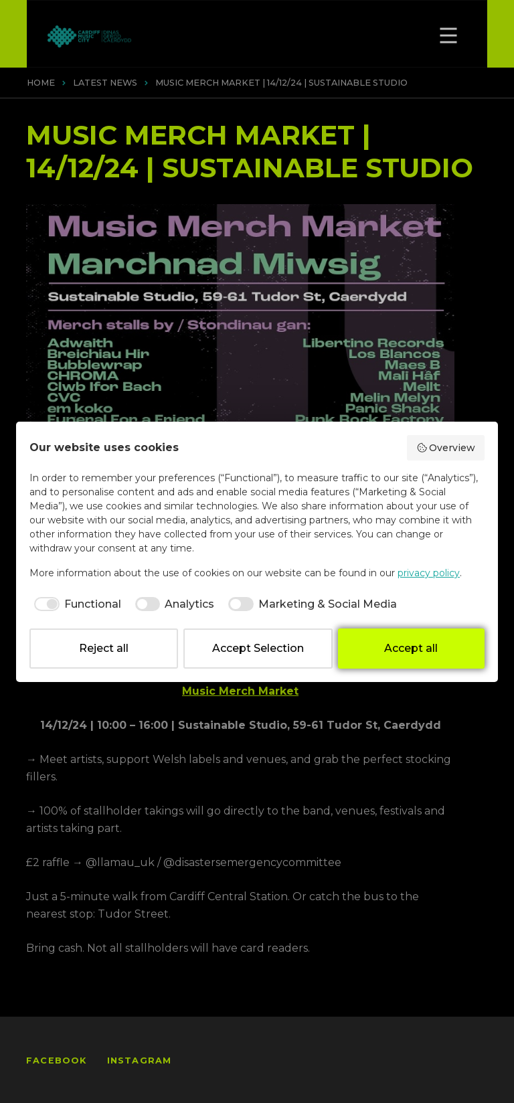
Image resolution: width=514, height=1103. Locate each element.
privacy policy (429, 573)
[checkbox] (75, 604)
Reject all (103, 648)
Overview (446, 448)
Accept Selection (258, 648)
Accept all (411, 648)
